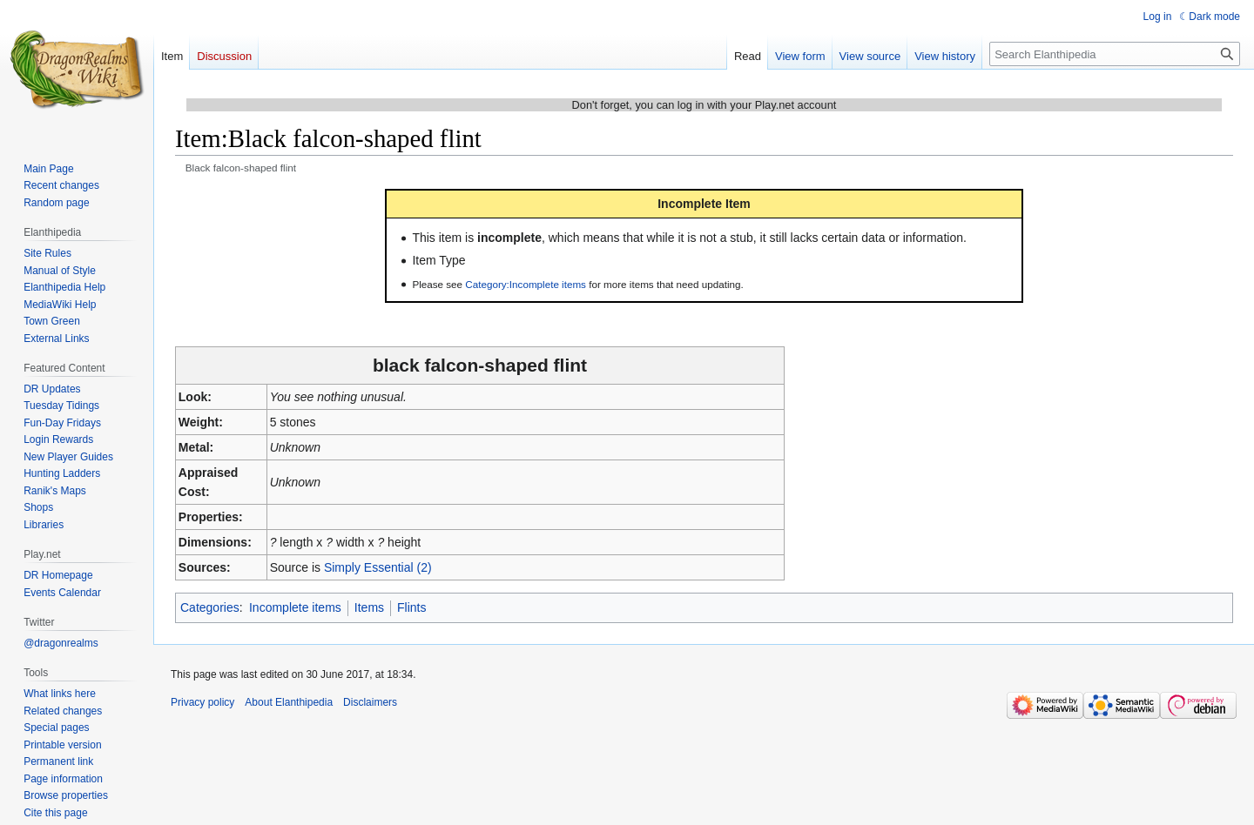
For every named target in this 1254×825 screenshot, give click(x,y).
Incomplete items (295, 607)
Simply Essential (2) (378, 567)
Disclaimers (370, 702)
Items (369, 607)
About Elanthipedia (289, 702)
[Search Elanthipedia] (1114, 54)
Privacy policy (202, 702)
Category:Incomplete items (525, 284)
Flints (411, 607)
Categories (209, 607)
